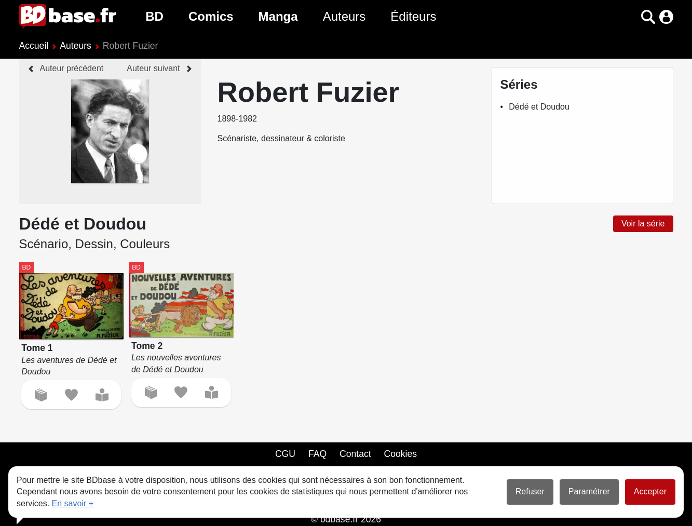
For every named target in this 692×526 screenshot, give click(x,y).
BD (154, 16)
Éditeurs (413, 16)
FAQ (317, 454)
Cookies (400, 454)
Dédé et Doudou (539, 106)
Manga (278, 16)
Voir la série (643, 223)
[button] (648, 17)
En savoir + (72, 503)
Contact (355, 454)
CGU (285, 454)
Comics (211, 16)
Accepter (650, 491)
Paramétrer (589, 491)
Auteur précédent (72, 68)
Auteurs (344, 16)
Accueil (34, 46)
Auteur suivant (153, 68)
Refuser (530, 491)
